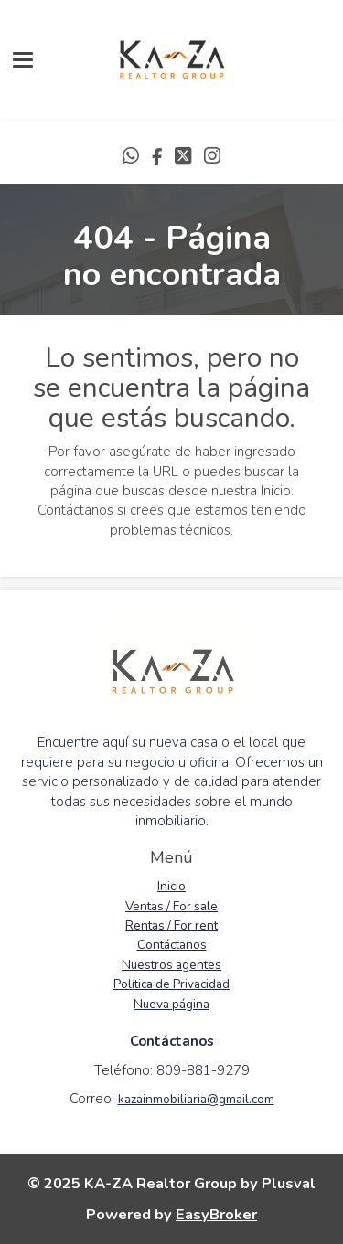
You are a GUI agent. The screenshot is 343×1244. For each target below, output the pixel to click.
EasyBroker (216, 1214)
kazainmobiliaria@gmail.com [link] (196, 1099)
